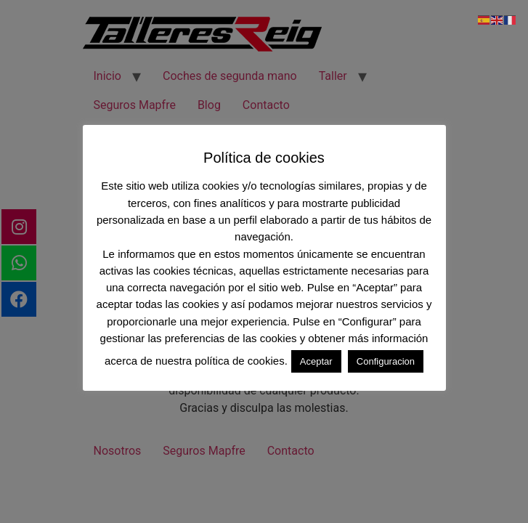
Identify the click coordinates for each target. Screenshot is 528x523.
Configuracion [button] (386, 361)
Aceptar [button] (316, 361)
